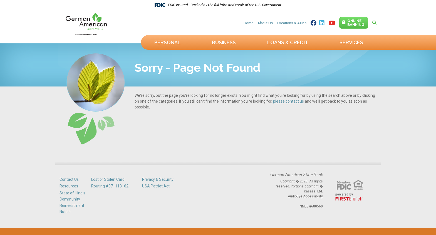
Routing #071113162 (109, 186)
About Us (265, 23)
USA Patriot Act (156, 186)
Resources (69, 186)
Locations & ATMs (291, 23)
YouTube (331, 23)
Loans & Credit (287, 42)
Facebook (313, 23)
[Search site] (374, 23)
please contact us (288, 101)
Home (248, 23)
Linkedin (321, 23)
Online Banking (355, 23)
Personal (167, 42)
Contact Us (69, 179)
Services (351, 42)
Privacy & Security (158, 179)
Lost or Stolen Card (108, 179)
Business (224, 42)
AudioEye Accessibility (305, 196)
